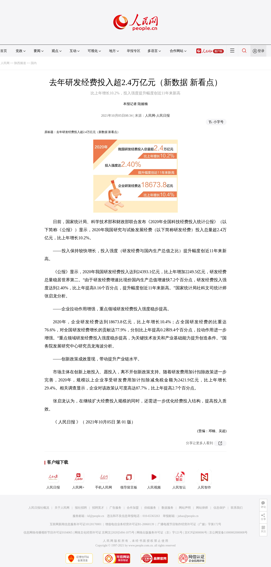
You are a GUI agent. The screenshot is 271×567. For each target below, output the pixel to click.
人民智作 (204, 479)
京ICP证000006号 (196, 532)
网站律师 (202, 507)
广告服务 (115, 507)
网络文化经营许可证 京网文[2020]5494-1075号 (105, 532)
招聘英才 (98, 507)
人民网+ (78, 479)
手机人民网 (103, 479)
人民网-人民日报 (157, 115)
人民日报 (53, 479)
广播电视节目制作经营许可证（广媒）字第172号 (189, 524)
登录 (261, 51)
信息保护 (219, 507)
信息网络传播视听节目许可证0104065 (48, 532)
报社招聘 (81, 507)
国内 (34, 63)
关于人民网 (62, 507)
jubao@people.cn (188, 516)
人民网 (5, 63)
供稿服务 (150, 507)
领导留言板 (128, 479)
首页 (3, 51)
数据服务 (167, 507)
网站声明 (185, 507)
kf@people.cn (95, 516)
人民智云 (179, 479)
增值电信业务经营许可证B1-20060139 (129, 524)
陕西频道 (20, 63)
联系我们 (237, 507)
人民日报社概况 (38, 507)
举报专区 (133, 51)
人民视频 (154, 479)
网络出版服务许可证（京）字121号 (160, 532)
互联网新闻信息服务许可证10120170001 (76, 524)
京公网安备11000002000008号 (228, 532)
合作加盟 (133, 507)
